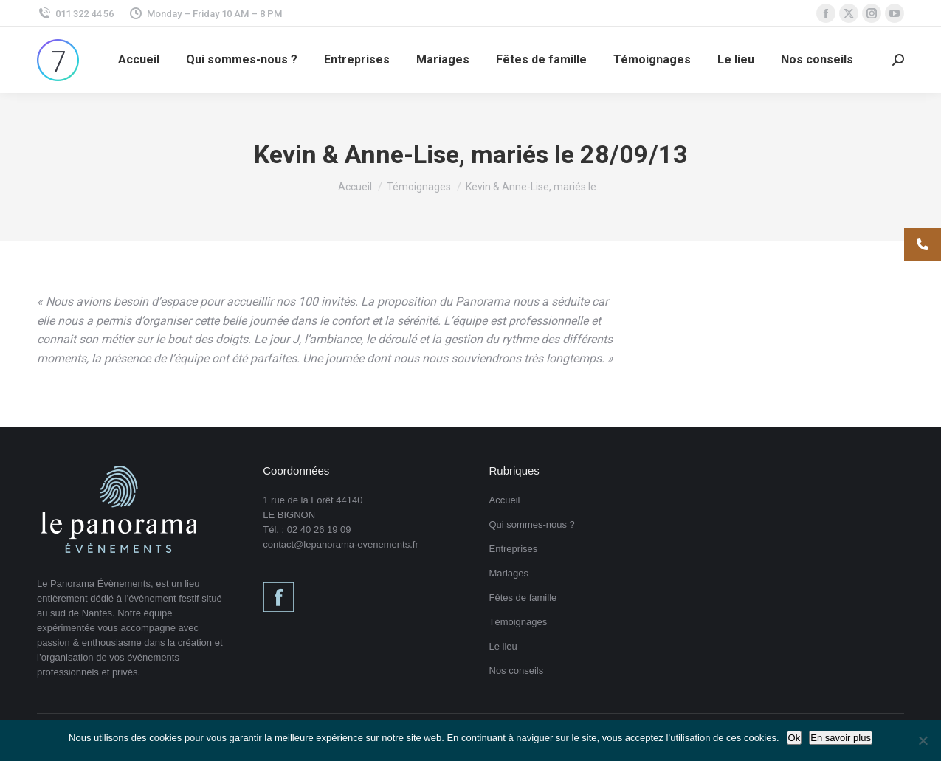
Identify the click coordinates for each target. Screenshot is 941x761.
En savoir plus (840, 737)
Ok (794, 737)
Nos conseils (516, 670)
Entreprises (513, 548)
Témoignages (518, 621)
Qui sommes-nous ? (532, 524)
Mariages (508, 573)
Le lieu (503, 646)
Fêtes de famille (523, 597)
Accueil (504, 500)
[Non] (922, 740)
